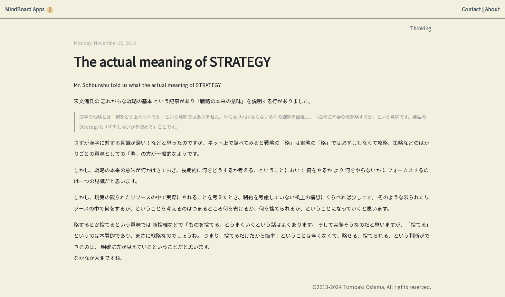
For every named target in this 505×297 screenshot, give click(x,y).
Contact (471, 9)
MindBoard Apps (24, 9)
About (492, 9)
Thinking (420, 28)
